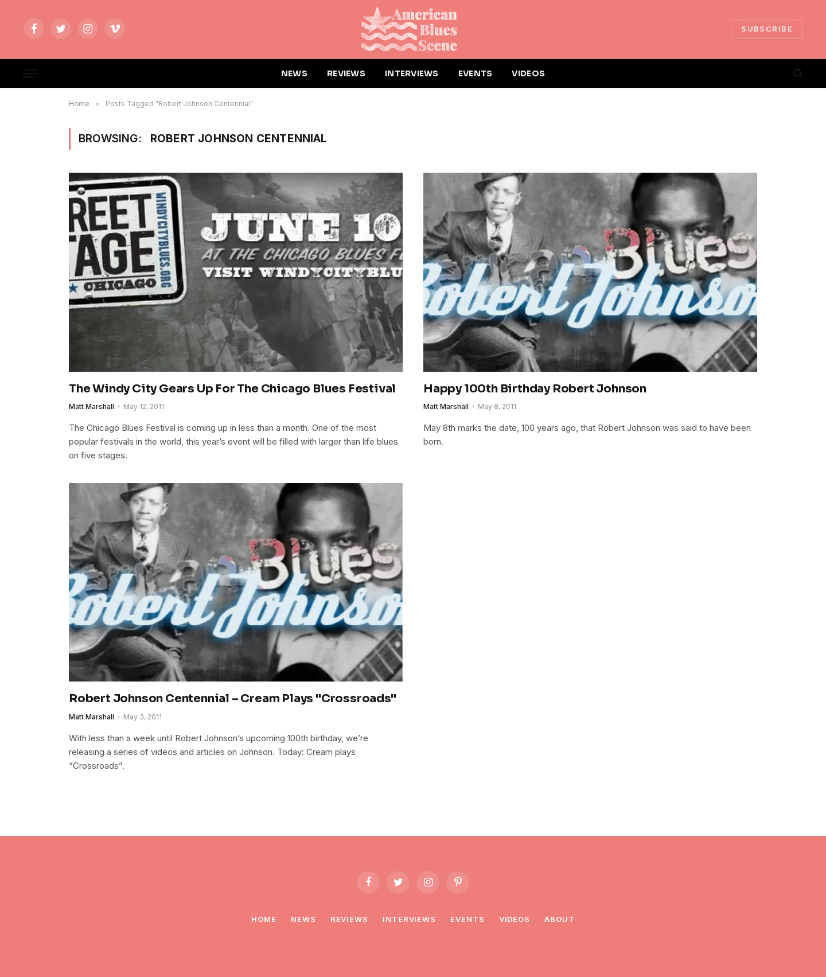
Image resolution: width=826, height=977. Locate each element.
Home (263, 919)
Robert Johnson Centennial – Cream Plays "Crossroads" (232, 698)
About (559, 919)
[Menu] (30, 74)
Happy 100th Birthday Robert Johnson (534, 389)
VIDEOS (528, 73)
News (303, 919)
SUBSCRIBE (767, 28)
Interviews (409, 919)
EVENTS (475, 73)
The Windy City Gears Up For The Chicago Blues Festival (232, 389)
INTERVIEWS (412, 73)
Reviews (349, 919)
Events (467, 919)
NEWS (294, 73)
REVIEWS (346, 73)
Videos (514, 919)
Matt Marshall (91, 406)
